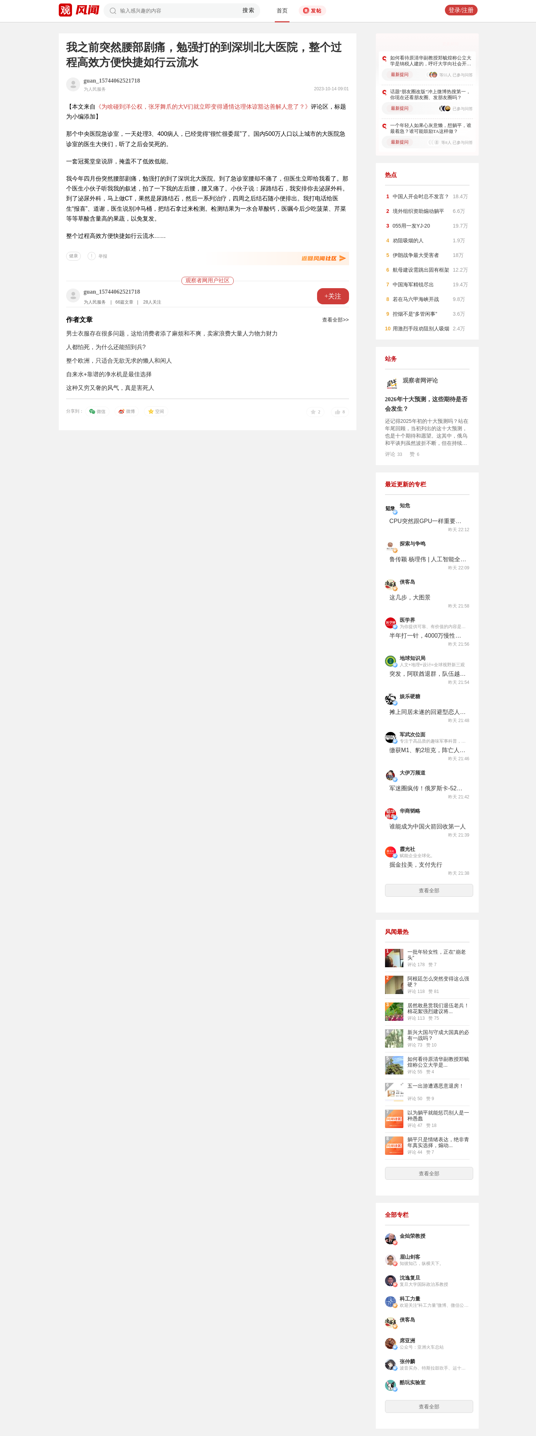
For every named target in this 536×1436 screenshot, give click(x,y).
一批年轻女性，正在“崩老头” (436, 955)
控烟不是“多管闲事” (415, 314)
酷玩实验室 (412, 1382)
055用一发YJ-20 (411, 226)
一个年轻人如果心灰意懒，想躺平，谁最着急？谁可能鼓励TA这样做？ (430, 128)
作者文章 (79, 319)
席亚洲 (407, 1340)
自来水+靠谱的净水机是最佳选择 (109, 374)
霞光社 (407, 849)
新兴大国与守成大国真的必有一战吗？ (438, 1035)
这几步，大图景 (410, 597)
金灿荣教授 (412, 1236)
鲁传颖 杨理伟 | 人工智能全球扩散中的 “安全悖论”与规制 (428, 559)
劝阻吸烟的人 (408, 240)
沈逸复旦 (410, 1278)
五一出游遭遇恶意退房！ (435, 1086)
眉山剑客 (410, 1257)
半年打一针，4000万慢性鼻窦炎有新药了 (428, 635)
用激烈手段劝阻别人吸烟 (421, 328)
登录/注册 (461, 10)
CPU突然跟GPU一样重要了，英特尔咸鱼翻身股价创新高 (428, 521)
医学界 (407, 620)
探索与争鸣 (412, 544)
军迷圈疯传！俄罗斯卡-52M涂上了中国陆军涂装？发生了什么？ (428, 788)
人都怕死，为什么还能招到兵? (106, 347)
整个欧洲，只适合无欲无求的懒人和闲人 (119, 361)
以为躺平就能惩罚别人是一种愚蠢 (438, 1115)
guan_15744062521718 (112, 80)
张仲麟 (407, 1361)
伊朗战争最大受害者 (416, 255)
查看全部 (429, 890)
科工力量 (410, 1299)
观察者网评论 (420, 380)
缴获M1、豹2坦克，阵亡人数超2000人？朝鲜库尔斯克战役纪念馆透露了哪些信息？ (428, 750)
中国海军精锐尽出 (413, 284)
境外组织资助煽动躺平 (418, 211)
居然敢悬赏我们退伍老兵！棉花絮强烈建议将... (438, 1008)
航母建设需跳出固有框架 (421, 270)
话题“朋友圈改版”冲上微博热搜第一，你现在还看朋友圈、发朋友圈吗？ (430, 94)
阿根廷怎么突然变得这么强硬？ (438, 981)
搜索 (248, 10)
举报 (102, 256)
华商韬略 (410, 811)
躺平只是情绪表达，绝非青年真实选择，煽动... (438, 1142)
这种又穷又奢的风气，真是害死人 (110, 388)
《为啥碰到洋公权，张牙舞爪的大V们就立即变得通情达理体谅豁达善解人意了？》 (203, 107)
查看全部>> (335, 320)
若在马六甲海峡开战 (416, 299)
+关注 (332, 296)
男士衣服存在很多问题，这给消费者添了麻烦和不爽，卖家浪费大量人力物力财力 (172, 333)
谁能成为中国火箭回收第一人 (427, 826)
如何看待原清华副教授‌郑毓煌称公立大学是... (438, 1062)
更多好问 (450, 43)
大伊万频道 (412, 773)
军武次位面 (412, 734)
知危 (405, 505)
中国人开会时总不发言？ (421, 196)
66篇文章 (124, 302)
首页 (282, 11)
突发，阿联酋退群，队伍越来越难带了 (428, 674)
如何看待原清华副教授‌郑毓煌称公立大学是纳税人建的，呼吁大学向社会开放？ (430, 61)
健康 (73, 255)
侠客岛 (407, 582)
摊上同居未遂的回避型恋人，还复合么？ (428, 712)
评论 (393, 454)
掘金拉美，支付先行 (415, 865)
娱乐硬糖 (410, 696)
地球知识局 (412, 658)
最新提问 (400, 74)
